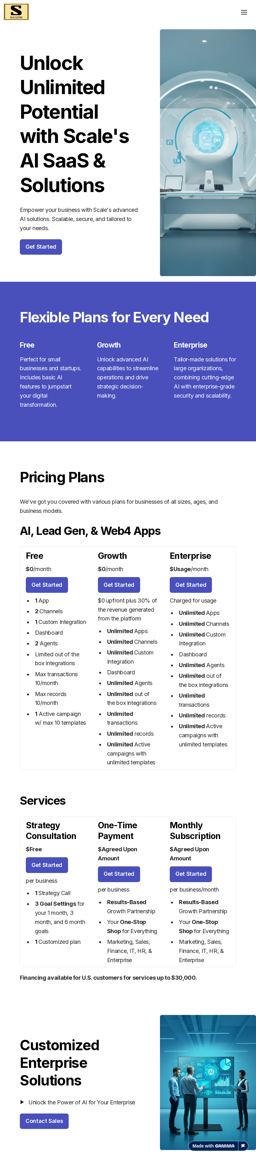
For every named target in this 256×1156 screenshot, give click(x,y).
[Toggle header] (244, 12)
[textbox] (128, 578)
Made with (213, 1145)
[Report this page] (243, 1146)
